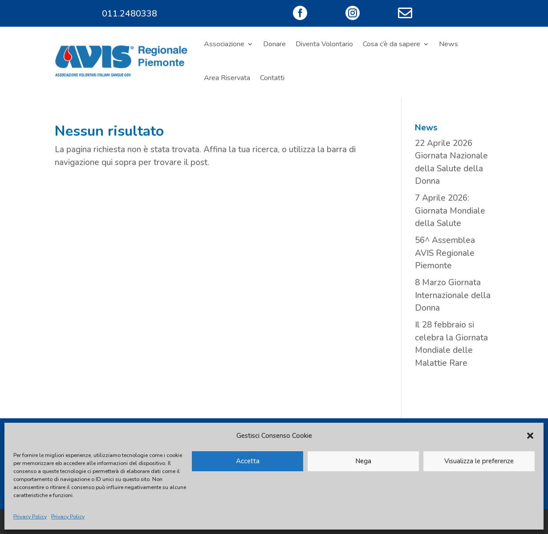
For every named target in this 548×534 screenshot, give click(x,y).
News (448, 44)
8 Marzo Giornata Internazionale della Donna (453, 295)
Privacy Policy (30, 516)
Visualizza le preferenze (479, 461)
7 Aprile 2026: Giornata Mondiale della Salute (450, 210)
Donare (274, 44)
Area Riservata (227, 78)
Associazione (224, 44)
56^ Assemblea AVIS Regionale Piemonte (445, 253)
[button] (530, 435)
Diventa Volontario (324, 44)
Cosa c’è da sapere (391, 44)
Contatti (272, 78)
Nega (363, 461)
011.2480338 (129, 14)
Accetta (248, 461)
